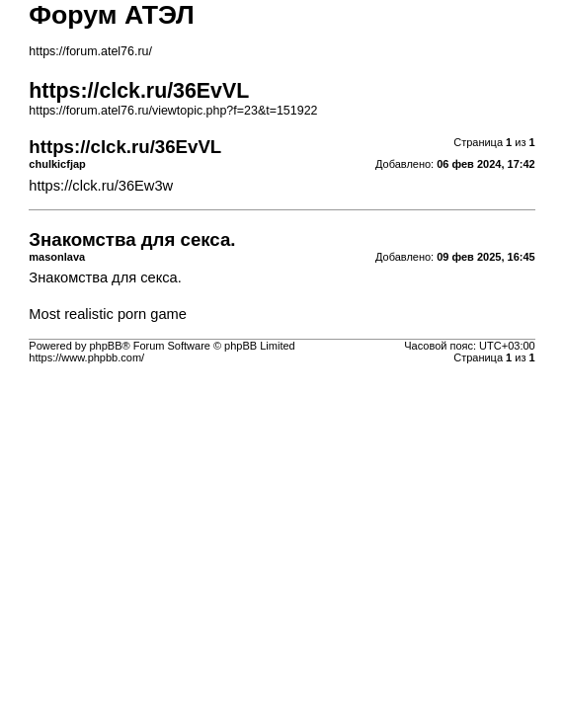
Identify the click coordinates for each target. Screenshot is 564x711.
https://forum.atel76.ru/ (90, 51)
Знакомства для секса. (105, 277)
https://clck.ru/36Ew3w (101, 186)
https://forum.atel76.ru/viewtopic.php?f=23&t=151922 (173, 111)
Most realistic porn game (108, 314)
